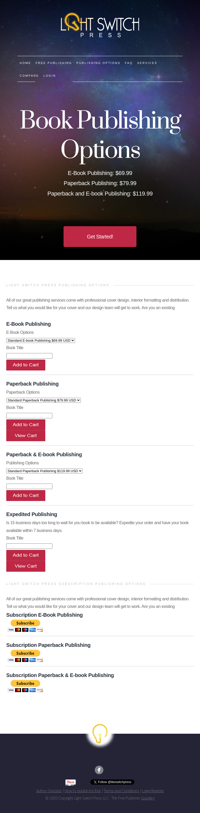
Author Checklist (48, 790)
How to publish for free (83, 790)
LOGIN (49, 75)
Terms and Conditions (121, 790)
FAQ (129, 62)
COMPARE (29, 75)
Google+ (148, 798)
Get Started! (100, 236)
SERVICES (147, 62)
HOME (25, 62)
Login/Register (153, 790)
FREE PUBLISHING (54, 62)
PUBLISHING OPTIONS (99, 62)
